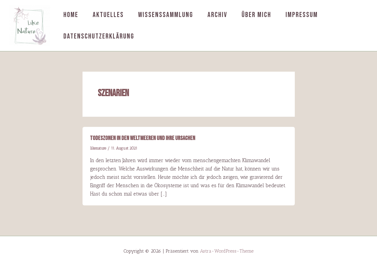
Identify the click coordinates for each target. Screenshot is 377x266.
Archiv (217, 14)
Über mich (256, 14)
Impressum (302, 14)
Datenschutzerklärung (98, 36)
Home (70, 14)
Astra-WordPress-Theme (227, 251)
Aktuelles (108, 14)
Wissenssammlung (165, 14)
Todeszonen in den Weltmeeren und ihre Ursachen (142, 138)
